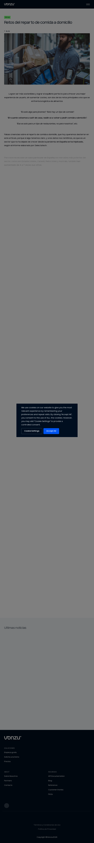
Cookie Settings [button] (31, 431)
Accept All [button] (51, 431)
